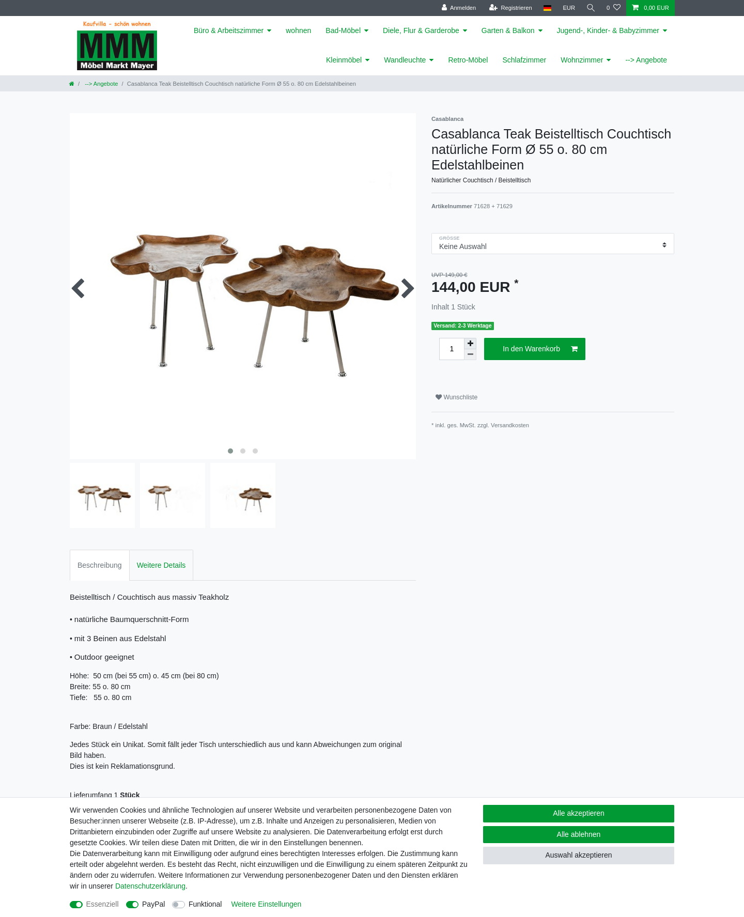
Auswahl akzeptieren (578, 855)
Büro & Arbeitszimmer (229, 30)
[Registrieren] (510, 8)
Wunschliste (456, 397)
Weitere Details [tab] (161, 565)
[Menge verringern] (470, 354)
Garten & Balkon (508, 30)
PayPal (153, 904)
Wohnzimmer (582, 60)
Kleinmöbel (344, 60)
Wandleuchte (405, 60)
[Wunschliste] (613, 8)
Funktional (205, 904)
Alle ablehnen (579, 834)
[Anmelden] (458, 8)
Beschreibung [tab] (100, 565)
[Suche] (590, 8)
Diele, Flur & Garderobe (421, 30)
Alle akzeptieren (579, 813)
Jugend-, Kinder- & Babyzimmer (608, 30)
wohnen (298, 30)
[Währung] (568, 8)
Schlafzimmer (524, 60)
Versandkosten (510, 425)
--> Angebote (646, 60)
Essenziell (102, 904)
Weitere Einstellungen (266, 904)
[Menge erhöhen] (470, 343)
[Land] (546, 8)
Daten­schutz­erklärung (150, 886)
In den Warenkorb (540, 349)
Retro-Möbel (468, 60)
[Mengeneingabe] (451, 349)
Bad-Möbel (343, 30)
